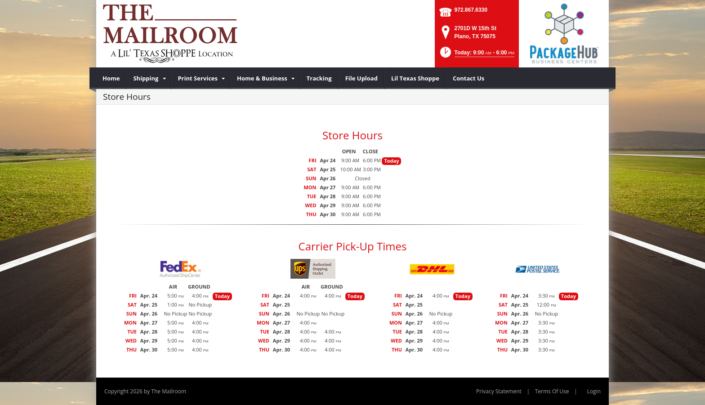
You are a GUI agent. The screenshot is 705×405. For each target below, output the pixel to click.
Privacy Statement (499, 391)
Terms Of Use (552, 391)
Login (594, 391)
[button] (476, 55)
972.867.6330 (471, 10)
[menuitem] (111, 78)
